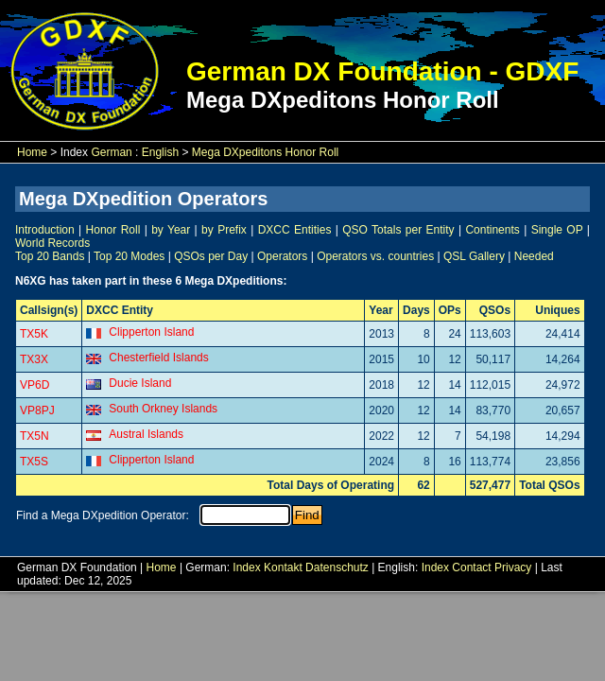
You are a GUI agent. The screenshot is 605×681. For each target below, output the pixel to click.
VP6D (34, 385)
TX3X (34, 359)
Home (32, 152)
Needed (534, 256)
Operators (282, 256)
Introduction (45, 229)
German (111, 152)
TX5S (34, 461)
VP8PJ (37, 410)
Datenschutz (337, 567)
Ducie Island (140, 383)
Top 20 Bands (49, 256)
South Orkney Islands (163, 408)
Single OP (557, 229)
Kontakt (283, 567)
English (160, 152)
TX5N (34, 436)
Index (246, 567)
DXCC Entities (295, 229)
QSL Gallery (474, 256)
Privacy (512, 567)
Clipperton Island (151, 332)
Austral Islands (146, 434)
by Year (170, 229)
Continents (492, 229)
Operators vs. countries (375, 256)
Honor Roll (113, 229)
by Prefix (224, 229)
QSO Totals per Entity (398, 229)
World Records (52, 243)
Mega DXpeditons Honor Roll (265, 152)
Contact (471, 567)
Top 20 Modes (129, 256)
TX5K (34, 333)
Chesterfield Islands (158, 357)
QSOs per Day (211, 256)
